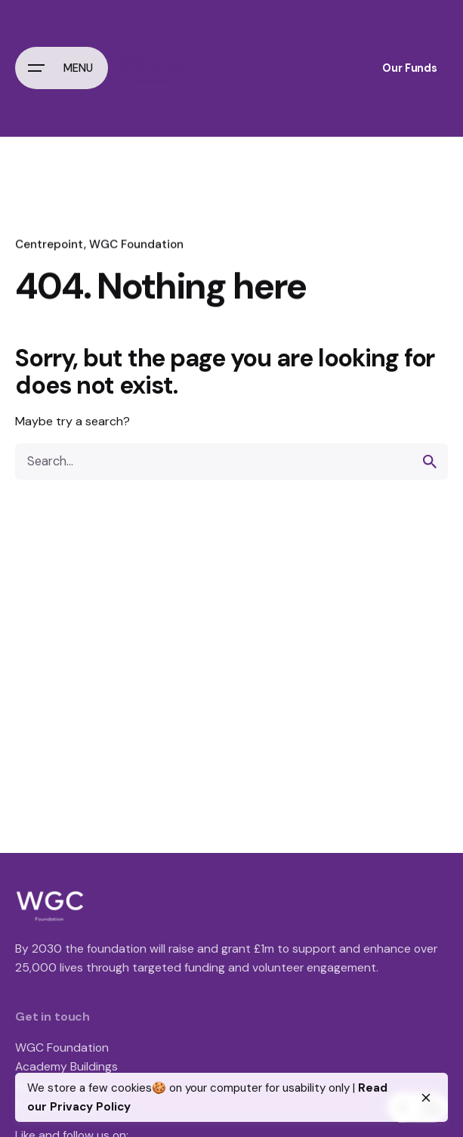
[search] (430, 461)
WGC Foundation (136, 244)
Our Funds (409, 68)
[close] (426, 1098)
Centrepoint (49, 244)
